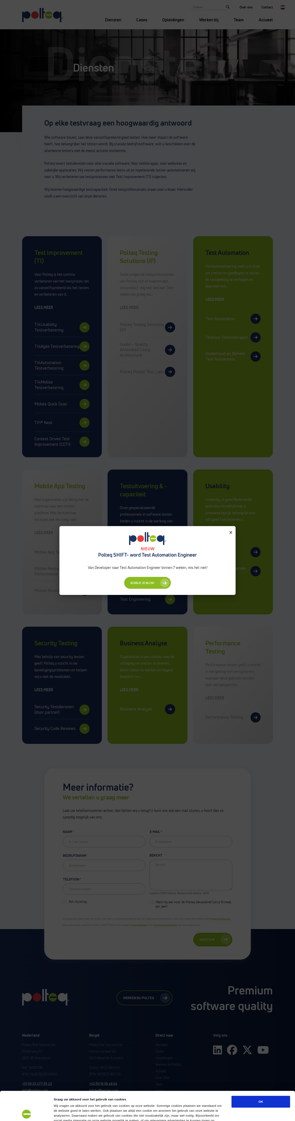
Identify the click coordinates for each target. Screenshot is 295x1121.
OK (261, 1072)
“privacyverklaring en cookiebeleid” (138, 1096)
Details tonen (221, 1113)
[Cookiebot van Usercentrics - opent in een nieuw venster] (26, 1113)
